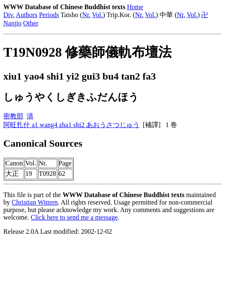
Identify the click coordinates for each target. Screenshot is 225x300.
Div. (9, 14)
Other (30, 23)
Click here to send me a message (74, 217)
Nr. (86, 14)
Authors (27, 14)
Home (135, 6)
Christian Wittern (35, 202)
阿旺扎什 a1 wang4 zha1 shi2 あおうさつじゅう (71, 124)
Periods (49, 14)
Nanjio (12, 23)
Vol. (97, 14)
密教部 (13, 116)
